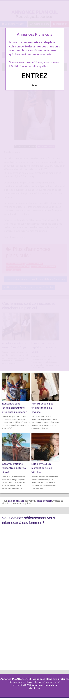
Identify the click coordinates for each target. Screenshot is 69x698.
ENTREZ (34, 76)
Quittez (34, 85)
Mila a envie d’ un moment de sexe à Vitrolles (41, 468)
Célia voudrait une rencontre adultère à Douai (14, 468)
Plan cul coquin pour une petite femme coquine (42, 407)
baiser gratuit (16, 500)
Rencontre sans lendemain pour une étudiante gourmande (14, 407)
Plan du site (34, 688)
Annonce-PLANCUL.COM (15, 678)
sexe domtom (44, 500)
